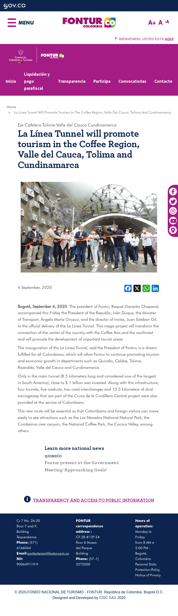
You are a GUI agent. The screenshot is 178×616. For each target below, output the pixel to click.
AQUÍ (169, 39)
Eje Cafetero (29, 124)
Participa (101, 81)
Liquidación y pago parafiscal (37, 81)
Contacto (163, 81)
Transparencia (71, 81)
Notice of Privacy (148, 575)
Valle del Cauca (71, 124)
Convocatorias (132, 81)
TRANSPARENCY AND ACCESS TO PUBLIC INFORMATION (89, 500)
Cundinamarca (102, 124)
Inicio (11, 81)
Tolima (49, 124)
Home (11, 107)
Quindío (53, 456)
